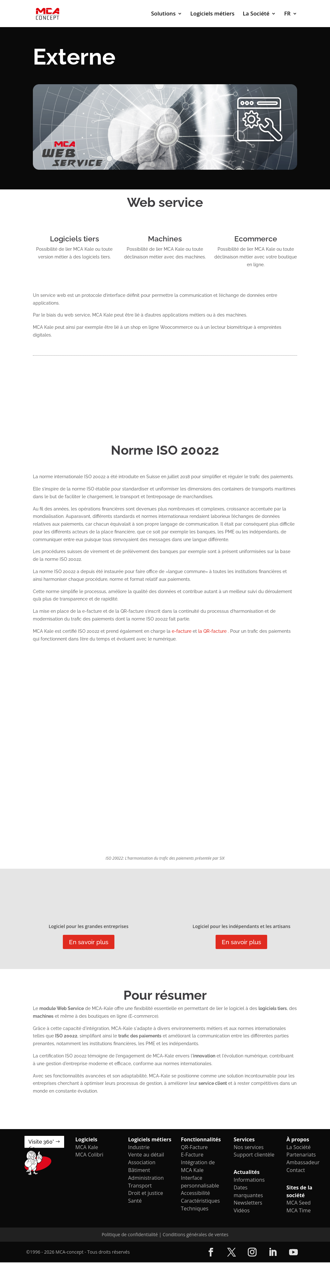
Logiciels (86, 1140)
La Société (256, 14)
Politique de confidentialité (130, 1235)
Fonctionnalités (201, 1140)
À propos (297, 1140)
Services (244, 1140)
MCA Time (298, 1211)
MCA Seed (298, 1203)
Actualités (247, 1172)
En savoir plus (89, 942)
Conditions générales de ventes (195, 1235)
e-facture (182, 631)
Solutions (163, 14)
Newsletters (248, 1203)
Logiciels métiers (212, 14)
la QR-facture (213, 631)
